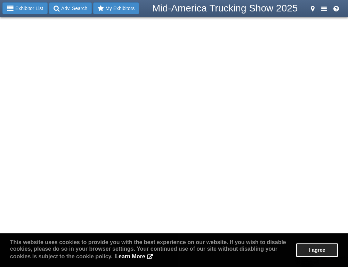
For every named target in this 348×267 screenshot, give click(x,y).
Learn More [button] (130, 256)
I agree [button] (317, 250)
